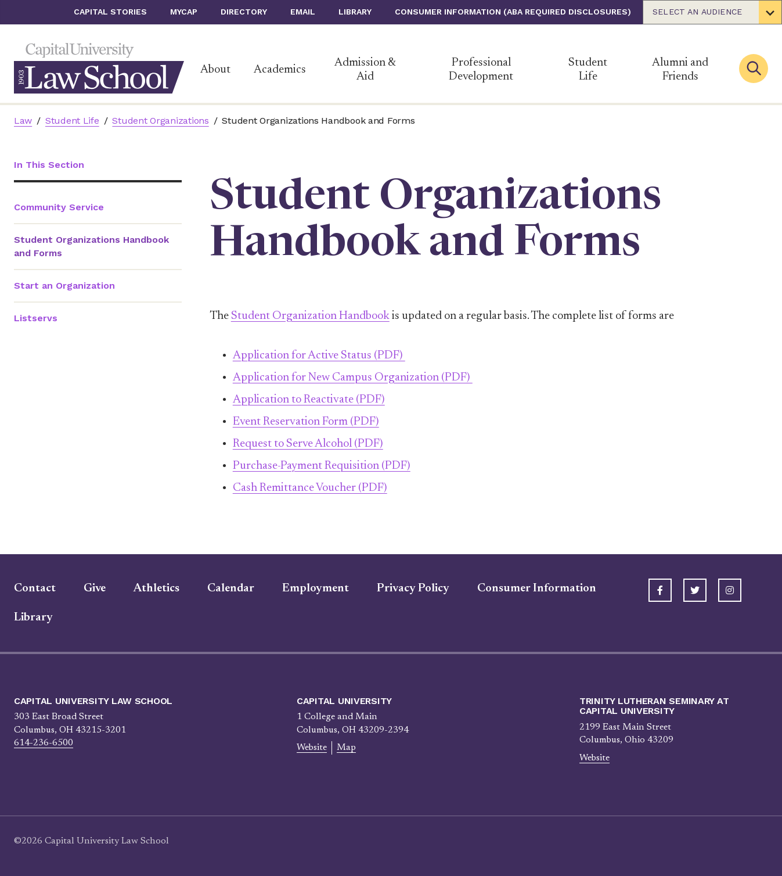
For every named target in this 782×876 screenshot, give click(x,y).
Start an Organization (64, 285)
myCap (183, 11)
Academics (280, 70)
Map (346, 747)
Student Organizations (160, 120)
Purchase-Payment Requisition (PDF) (321, 466)
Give (95, 588)
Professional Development (481, 69)
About (215, 70)
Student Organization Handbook (310, 316)
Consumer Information (536, 588)
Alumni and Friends (680, 69)
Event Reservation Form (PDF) (306, 422)
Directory (244, 11)
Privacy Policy (413, 588)
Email (302, 11)
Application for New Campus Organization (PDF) (353, 377)
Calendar (230, 588)
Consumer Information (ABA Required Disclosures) (513, 11)
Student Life (587, 69)
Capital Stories (110, 11)
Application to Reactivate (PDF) (309, 399)
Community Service (59, 207)
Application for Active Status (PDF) (319, 355)
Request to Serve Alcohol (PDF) (308, 444)
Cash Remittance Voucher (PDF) (310, 488)
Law (23, 120)
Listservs (35, 318)
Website (312, 747)
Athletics (156, 588)
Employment (315, 588)
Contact (35, 588)
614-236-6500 (43, 743)
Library (355, 11)
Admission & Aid (365, 69)
